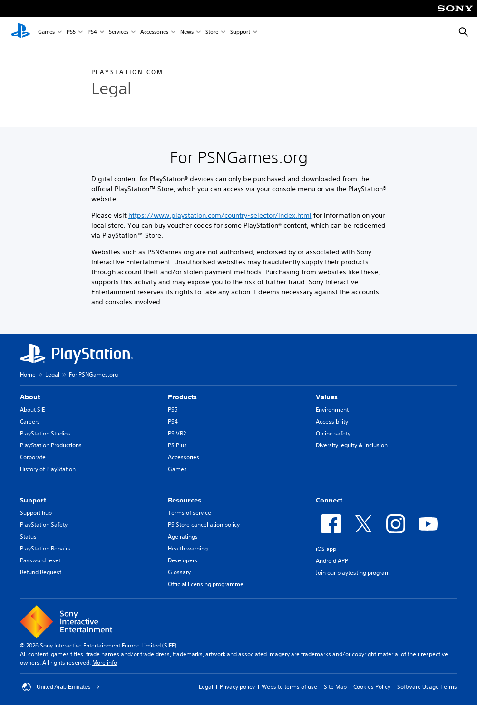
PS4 (92, 32)
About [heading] (30, 397)
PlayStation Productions (51, 445)
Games (46, 32)
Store (211, 32)
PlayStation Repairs (45, 548)
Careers (30, 421)
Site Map (335, 687)
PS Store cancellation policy (204, 525)
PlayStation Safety (44, 525)
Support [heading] (33, 500)
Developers (182, 560)
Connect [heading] (329, 500)
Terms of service (189, 513)
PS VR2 (177, 433)
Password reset (40, 560)
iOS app (326, 549)
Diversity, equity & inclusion (352, 445)
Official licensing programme (205, 584)
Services (118, 32)
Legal (52, 374)
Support (240, 32)
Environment (332, 410)
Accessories (154, 32)
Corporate (33, 457)
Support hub (36, 513)
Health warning (188, 548)
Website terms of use (289, 687)
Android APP (332, 561)
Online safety (333, 433)
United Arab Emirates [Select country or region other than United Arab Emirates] (61, 687)
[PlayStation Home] (20, 32)
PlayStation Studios (45, 433)
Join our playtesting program (353, 573)
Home (28, 374)
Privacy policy (237, 687)
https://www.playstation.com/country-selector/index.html (220, 215)
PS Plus (177, 445)
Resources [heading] (184, 500)
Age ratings (183, 536)
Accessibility (332, 421)
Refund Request (40, 572)
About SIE (32, 410)
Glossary (179, 572)
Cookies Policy (371, 687)
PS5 (71, 32)
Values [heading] (327, 397)
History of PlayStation (48, 469)
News (187, 32)
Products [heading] (182, 397)
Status (28, 536)
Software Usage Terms (427, 687)
